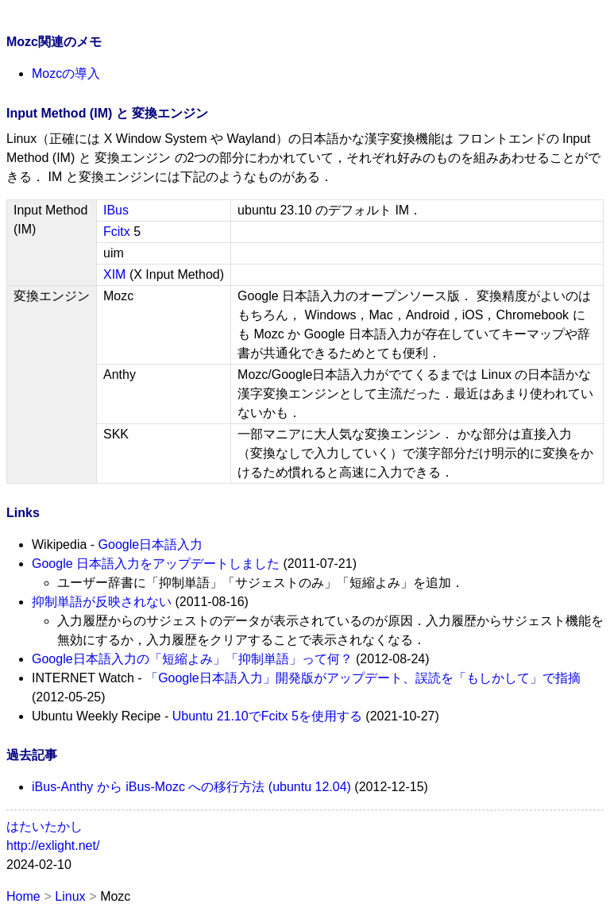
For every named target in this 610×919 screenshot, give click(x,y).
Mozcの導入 (66, 73)
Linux (70, 896)
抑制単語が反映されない (102, 601)
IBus (116, 210)
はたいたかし (44, 826)
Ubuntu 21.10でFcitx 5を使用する (267, 716)
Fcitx (116, 231)
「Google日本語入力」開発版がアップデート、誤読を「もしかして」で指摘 (363, 678)
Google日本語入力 (150, 544)
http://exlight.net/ (52, 845)
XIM (114, 274)
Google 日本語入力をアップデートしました (156, 563)
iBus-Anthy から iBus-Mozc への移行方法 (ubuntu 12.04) (191, 787)
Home (23, 896)
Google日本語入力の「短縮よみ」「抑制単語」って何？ (192, 659)
